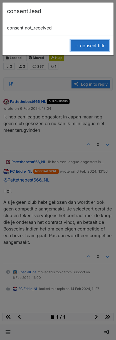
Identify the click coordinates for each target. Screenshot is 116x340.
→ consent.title (89, 45)
